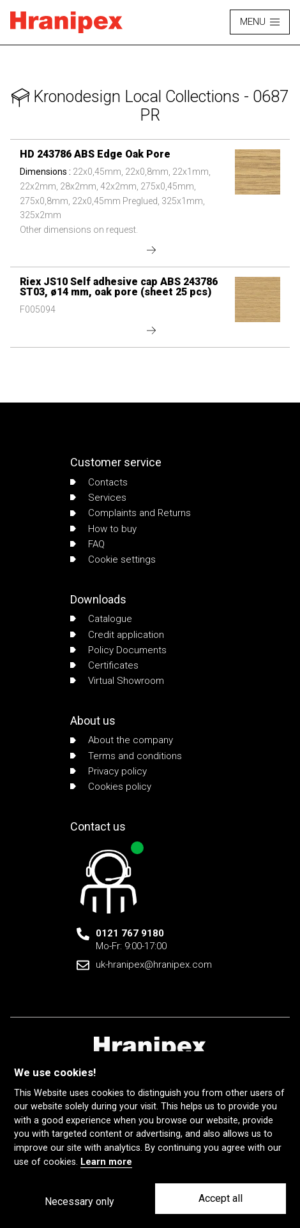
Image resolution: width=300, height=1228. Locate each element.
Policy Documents (118, 650)
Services (98, 497)
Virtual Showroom (117, 680)
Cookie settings (113, 559)
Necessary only (79, 1201)
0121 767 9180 (130, 933)
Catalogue (101, 619)
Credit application (117, 634)
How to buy (103, 529)
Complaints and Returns (130, 513)
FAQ (87, 544)
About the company (121, 740)
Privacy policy (108, 771)
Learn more (106, 1162)
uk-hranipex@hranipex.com (154, 964)
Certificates (104, 665)
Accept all (221, 1198)
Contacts (99, 482)
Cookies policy (110, 786)
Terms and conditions (126, 756)
